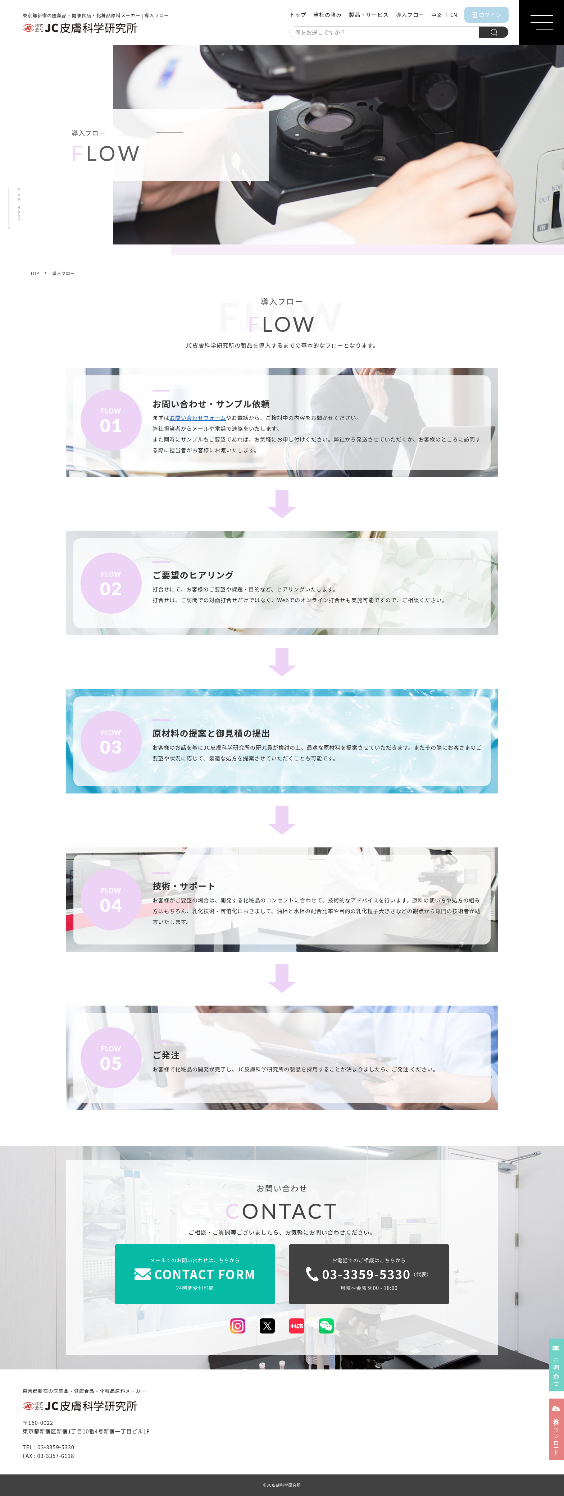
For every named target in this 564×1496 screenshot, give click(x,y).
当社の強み (327, 14)
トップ (297, 14)
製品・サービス (368, 14)
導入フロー (410, 14)
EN (454, 14)
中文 (436, 14)
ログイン (486, 14)
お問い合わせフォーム (197, 417)
